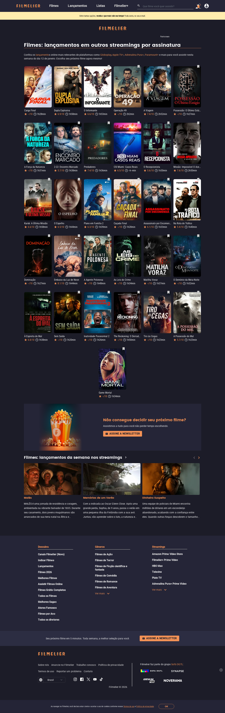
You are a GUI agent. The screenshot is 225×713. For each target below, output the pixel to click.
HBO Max (157, 565)
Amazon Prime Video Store (167, 554)
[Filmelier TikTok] (101, 680)
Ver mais (102, 593)
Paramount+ (152, 54)
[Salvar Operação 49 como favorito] (138, 66)
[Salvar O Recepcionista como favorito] (168, 123)
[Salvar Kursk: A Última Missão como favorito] (49, 179)
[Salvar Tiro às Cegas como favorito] (168, 292)
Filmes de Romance (106, 581)
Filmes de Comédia (106, 575)
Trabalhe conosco (86, 665)
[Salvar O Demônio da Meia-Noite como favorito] (198, 236)
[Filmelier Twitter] (88, 680)
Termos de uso (128, 706)
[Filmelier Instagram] (75, 680)
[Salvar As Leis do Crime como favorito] (138, 236)
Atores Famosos (47, 607)
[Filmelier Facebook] (81, 680)
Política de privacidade (145, 706)
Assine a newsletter (122, 433)
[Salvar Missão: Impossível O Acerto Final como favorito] (198, 123)
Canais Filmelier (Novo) (51, 554)
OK (166, 706)
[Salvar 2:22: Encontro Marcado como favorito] (79, 123)
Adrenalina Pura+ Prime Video (169, 583)
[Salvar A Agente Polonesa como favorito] (109, 236)
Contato (88, 671)
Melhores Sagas (47, 601)
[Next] (199, 457)
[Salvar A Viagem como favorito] (168, 66)
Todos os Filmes (47, 595)
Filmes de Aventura (106, 587)
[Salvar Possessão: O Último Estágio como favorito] (198, 66)
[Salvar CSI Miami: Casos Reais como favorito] (138, 123)
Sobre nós (43, 665)
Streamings (158, 546)
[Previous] (194, 457)
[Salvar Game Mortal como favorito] (123, 349)
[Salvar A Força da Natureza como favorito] (49, 123)
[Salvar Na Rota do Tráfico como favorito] (198, 179)
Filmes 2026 (45, 572)
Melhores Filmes (47, 578)
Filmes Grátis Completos (52, 590)
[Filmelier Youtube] (95, 680)
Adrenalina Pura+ (134, 54)
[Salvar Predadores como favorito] (109, 123)
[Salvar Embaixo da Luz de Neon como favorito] (79, 236)
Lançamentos (45, 566)
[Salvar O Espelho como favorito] (79, 179)
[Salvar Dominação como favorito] (49, 236)
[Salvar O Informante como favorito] (109, 66)
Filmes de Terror (104, 560)
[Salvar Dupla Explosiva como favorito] (79, 66)
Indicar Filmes (46, 560)
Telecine (157, 571)
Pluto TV (157, 577)
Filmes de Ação (103, 554)
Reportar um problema (69, 671)
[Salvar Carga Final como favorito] (49, 66)
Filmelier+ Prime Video (165, 560)
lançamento (42, 54)
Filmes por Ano (46, 613)
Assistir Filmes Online (50, 584)
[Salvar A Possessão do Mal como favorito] (198, 292)
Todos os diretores (48, 619)
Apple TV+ (118, 54)
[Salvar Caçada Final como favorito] (138, 179)
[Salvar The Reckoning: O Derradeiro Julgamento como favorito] (138, 292)
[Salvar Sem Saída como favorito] (79, 292)
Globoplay (105, 54)
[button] (61, 680)
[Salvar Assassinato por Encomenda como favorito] (168, 179)
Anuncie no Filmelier (62, 665)
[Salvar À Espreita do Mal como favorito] (49, 292)
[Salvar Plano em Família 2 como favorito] (109, 179)
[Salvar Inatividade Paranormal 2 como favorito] (109, 292)
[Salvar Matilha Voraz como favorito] (168, 236)
